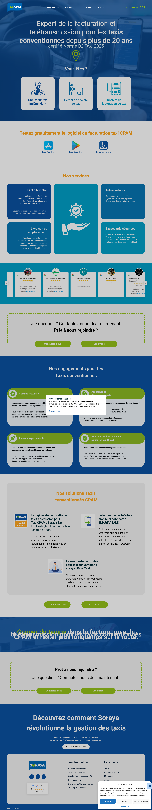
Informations (87, 7)
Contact (101, 7)
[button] (148, 784)
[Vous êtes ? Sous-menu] (58, 7)
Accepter (108, 801)
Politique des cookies (123, 806)
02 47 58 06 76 (132, 7)
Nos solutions (70, 7)
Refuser (124, 801)
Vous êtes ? (51, 7)
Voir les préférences (141, 801)
